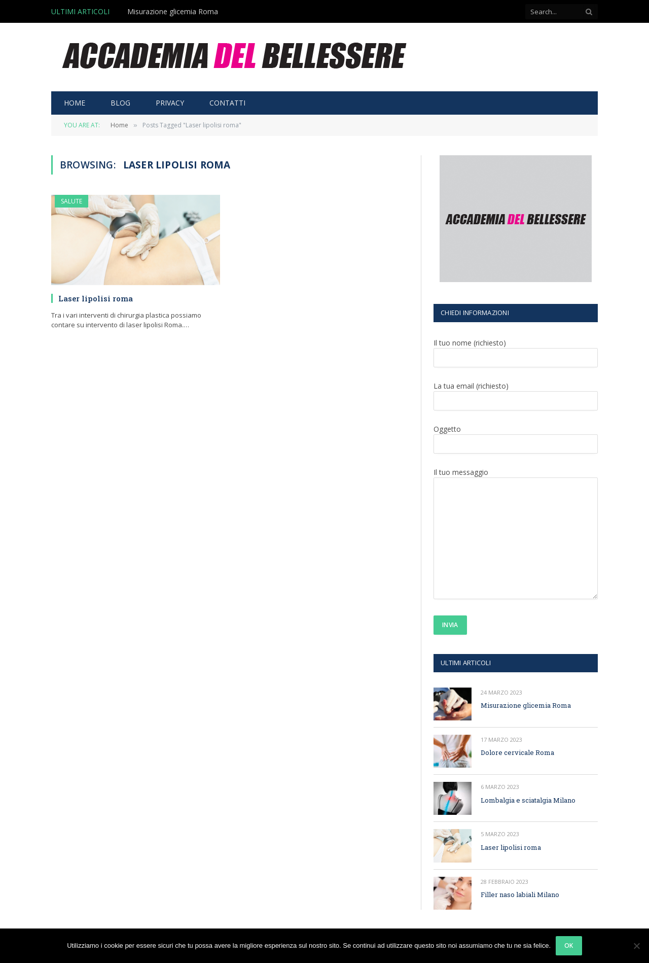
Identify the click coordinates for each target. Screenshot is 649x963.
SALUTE (71, 201)
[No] (636, 946)
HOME (74, 103)
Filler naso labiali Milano (520, 894)
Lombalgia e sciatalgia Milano (528, 800)
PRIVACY (170, 103)
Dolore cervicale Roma (517, 752)
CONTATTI (227, 103)
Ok (568, 945)
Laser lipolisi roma (95, 298)
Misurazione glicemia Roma (172, 11)
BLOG (120, 103)
